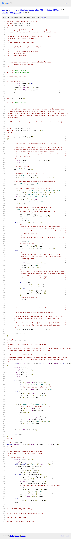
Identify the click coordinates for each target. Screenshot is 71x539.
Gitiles (12, 536)
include (5, 12)
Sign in (67, 3)
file (43, 18)
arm (10, 10)
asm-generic (15, 12)
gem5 (4, 10)
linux (16, 10)
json (67, 536)
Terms (23, 536)
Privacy (17, 536)
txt (62, 536)
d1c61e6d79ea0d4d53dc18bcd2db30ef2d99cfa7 (40, 10)
